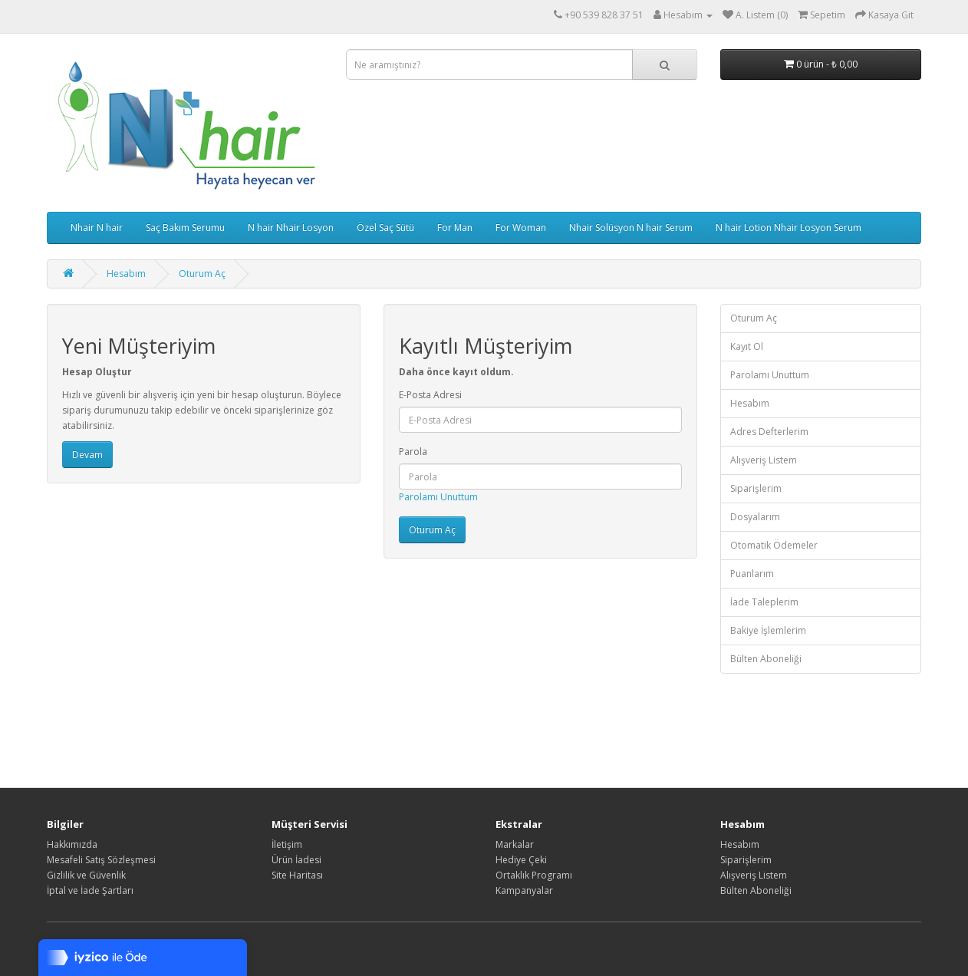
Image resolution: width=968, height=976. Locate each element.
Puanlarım (752, 573)
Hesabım (126, 273)
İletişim (287, 844)
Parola (413, 451)
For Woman (521, 227)
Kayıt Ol (746, 346)
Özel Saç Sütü (385, 227)
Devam (87, 454)
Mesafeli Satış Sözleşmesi (101, 859)
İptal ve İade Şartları (90, 890)
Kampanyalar (524, 890)
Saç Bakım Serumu (185, 227)
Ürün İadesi (296, 859)
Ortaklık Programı (534, 875)
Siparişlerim (756, 488)
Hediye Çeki (521, 859)
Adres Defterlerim (769, 431)
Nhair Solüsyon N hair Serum (631, 227)
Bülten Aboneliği (766, 658)
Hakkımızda (72, 844)
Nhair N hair (97, 227)
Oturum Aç (202, 273)
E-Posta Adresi (430, 394)
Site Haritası (297, 875)
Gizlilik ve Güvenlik (86, 875)
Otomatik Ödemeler (774, 545)
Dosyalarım (755, 516)
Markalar (515, 844)
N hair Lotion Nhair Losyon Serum (788, 227)
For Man (454, 227)
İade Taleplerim (764, 601)
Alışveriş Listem (763, 460)
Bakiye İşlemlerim (768, 630)
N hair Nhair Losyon (291, 227)
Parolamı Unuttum (438, 496)
